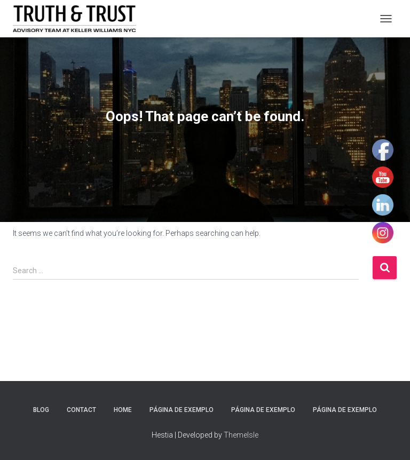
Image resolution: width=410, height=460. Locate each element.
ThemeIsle (241, 435)
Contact (81, 410)
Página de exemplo (181, 410)
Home (123, 410)
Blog (41, 410)
